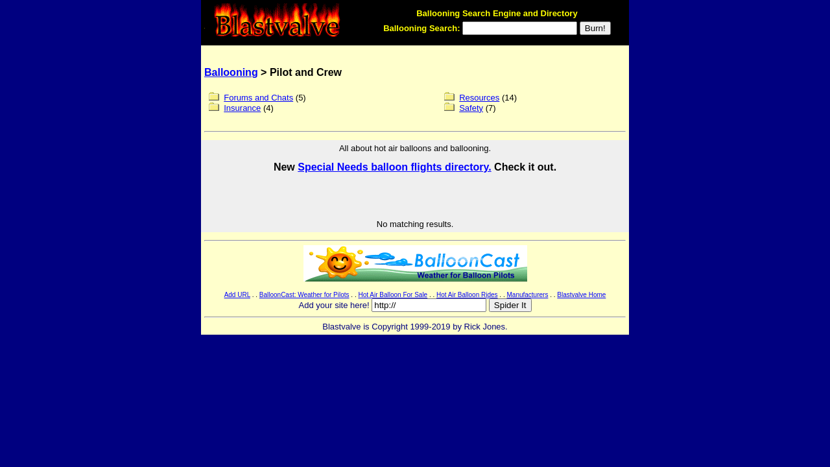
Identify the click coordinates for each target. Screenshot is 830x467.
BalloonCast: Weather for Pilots (304, 294)
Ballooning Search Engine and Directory (497, 13)
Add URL (237, 294)
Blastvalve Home (581, 294)
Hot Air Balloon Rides (467, 294)
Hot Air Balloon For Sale (392, 294)
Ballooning (231, 72)
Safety (471, 108)
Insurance (242, 108)
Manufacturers (527, 294)
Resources (479, 97)
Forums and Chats (258, 97)
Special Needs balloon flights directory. (394, 167)
